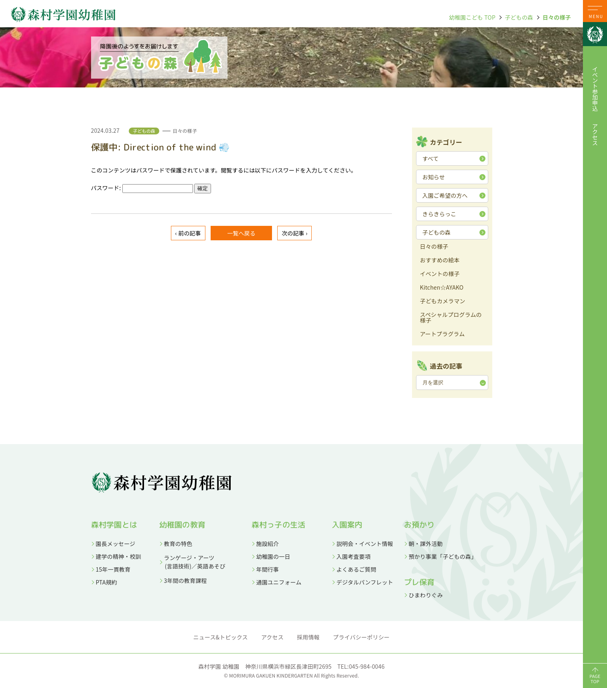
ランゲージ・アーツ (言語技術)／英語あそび (192, 562)
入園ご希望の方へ (445, 195)
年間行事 (267, 569)
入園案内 (347, 525)
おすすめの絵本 (440, 260)
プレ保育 (419, 582)
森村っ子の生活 (278, 525)
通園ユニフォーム (279, 582)
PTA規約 (106, 582)
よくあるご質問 (356, 569)
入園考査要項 (354, 556)
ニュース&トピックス (220, 637)
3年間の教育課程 (185, 580)
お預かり (419, 525)
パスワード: (142, 188)
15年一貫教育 (113, 569)
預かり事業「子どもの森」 (443, 556)
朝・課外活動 (426, 544)
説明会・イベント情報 (365, 544)
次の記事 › (294, 233)
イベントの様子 (440, 274)
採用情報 (308, 637)
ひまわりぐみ (426, 595)
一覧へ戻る (241, 233)
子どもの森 (519, 17)
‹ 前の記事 (188, 233)
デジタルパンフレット (365, 582)
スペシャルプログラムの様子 (451, 318)
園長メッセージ (116, 544)
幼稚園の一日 (273, 556)
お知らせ (433, 177)
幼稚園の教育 (182, 525)
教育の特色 (178, 544)
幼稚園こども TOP (472, 17)
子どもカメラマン (442, 301)
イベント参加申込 (595, 88)
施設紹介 (267, 544)
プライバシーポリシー (361, 637)
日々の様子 (556, 17)
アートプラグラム (442, 334)
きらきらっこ (439, 214)
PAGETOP (595, 678)
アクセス (595, 134)
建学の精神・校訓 (118, 556)
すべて (430, 158)
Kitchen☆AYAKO (442, 287)
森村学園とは (114, 525)
